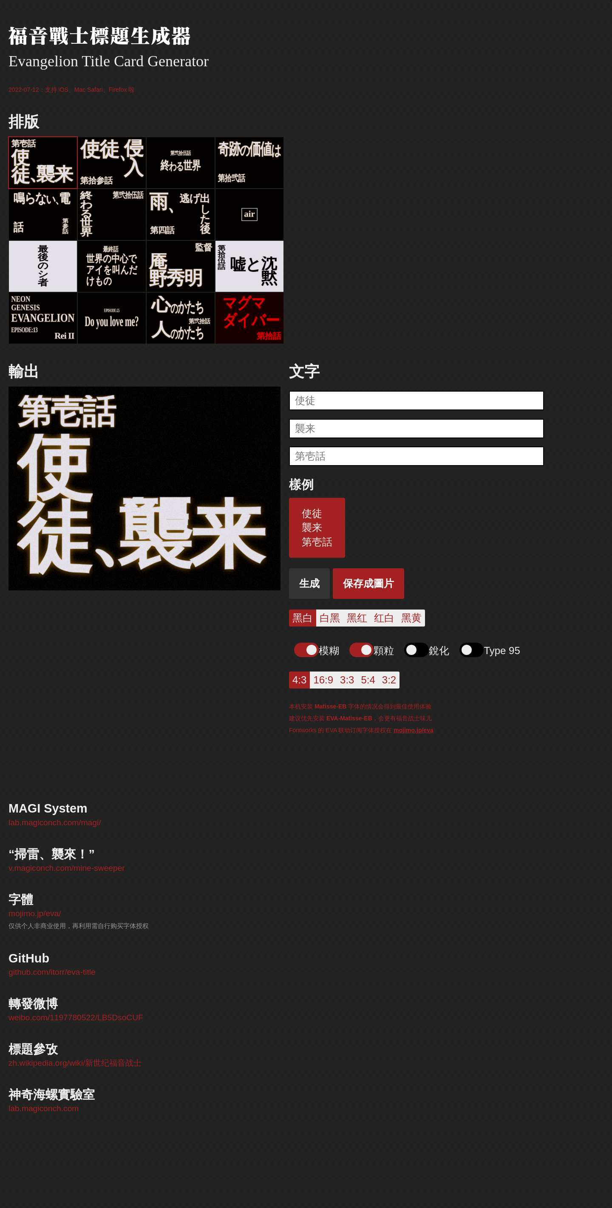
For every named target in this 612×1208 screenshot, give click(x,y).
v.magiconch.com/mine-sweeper (66, 868)
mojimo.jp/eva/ (34, 913)
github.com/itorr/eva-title (52, 972)
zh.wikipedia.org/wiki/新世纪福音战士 (75, 1062)
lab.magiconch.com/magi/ (54, 822)
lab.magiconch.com (43, 1108)
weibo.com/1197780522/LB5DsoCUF (75, 1017)
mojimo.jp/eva (413, 730)
